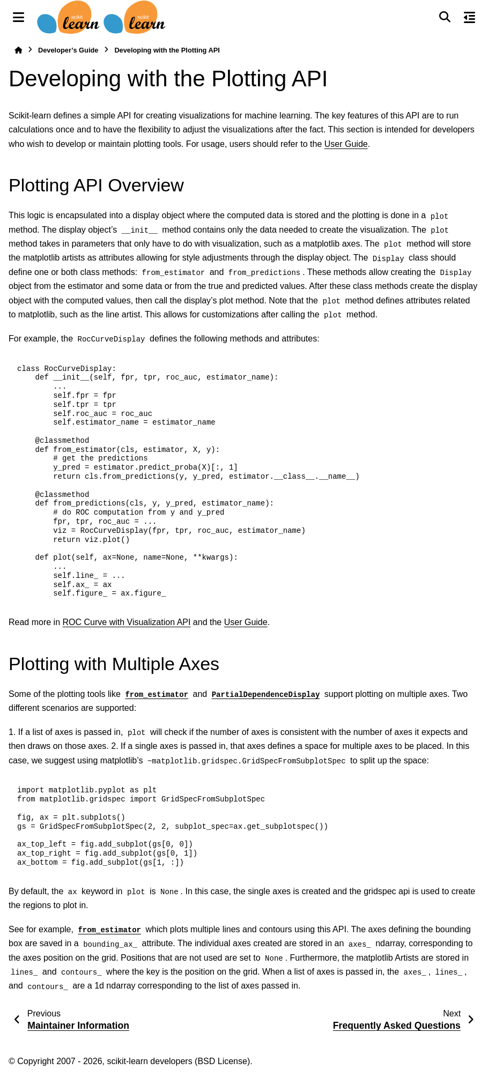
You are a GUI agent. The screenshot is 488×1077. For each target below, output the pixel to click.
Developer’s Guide (68, 50)
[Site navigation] (18, 17)
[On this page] (469, 17)
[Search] (444, 17)
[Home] (18, 50)
